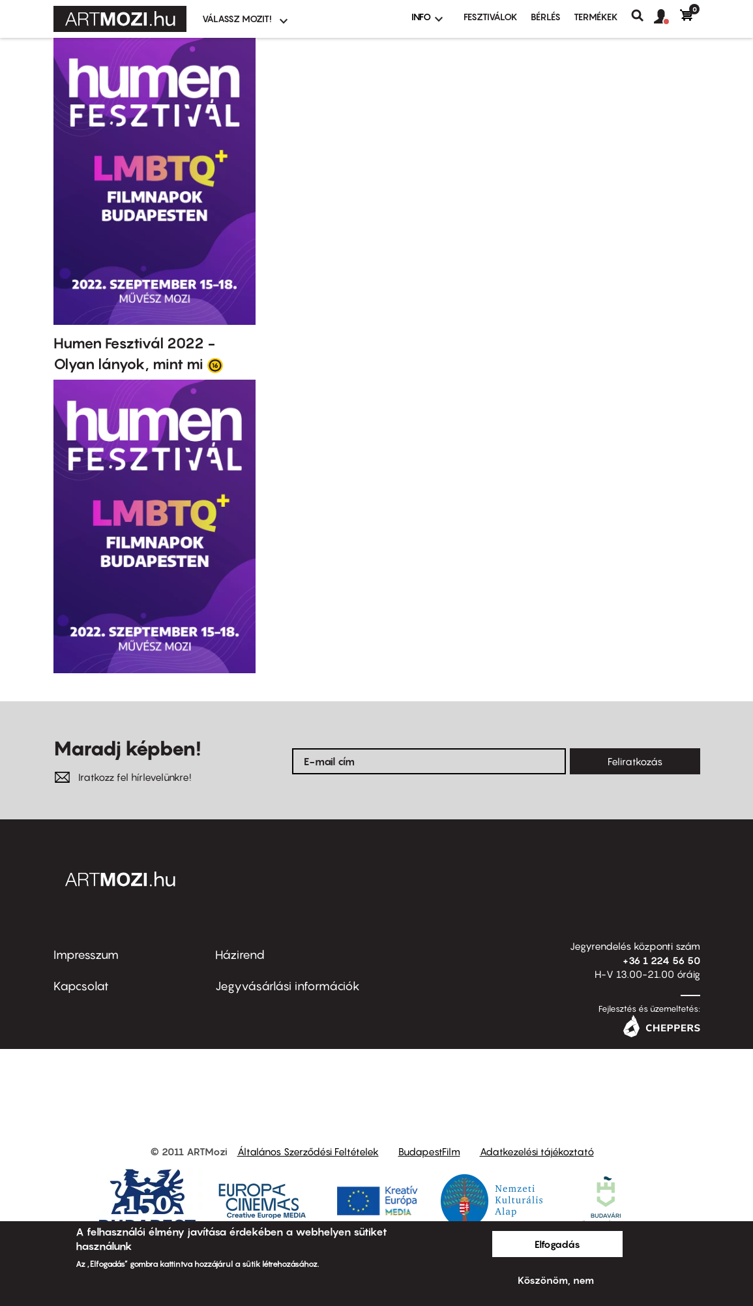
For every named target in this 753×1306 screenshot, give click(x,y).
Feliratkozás (635, 761)
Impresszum (86, 955)
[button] (667, 16)
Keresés (642, 15)
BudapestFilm (429, 1151)
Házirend (240, 955)
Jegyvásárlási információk (287, 986)
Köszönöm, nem (556, 1280)
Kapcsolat (81, 986)
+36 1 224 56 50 (661, 960)
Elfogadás (557, 1244)
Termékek (596, 16)
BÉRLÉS (546, 16)
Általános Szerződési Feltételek (308, 1151)
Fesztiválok (491, 16)
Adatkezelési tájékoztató (537, 1151)
